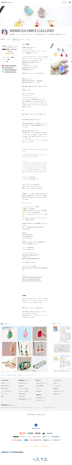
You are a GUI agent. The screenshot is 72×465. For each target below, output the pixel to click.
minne (7, 404)
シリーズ (8, 39)
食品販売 (21, 385)
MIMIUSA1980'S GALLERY (32, 31)
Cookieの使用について (17, 407)
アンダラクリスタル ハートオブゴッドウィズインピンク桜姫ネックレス (65, 357)
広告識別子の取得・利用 (27, 407)
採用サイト (37, 446)
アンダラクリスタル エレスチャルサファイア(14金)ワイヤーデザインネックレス (65, 328)
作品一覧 (3, 39)
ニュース (38, 388)
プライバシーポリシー (37, 407)
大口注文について (40, 400)
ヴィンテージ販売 (23, 388)
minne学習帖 (39, 385)
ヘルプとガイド (57, 385)
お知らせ (55, 383)
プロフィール (15, 39)
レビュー (22, 39)
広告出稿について (40, 397)
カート (70, 2)
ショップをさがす (6, 391)
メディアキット (55, 407)
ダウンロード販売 (23, 391)
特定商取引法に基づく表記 (6, 407)
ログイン (65, 2)
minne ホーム (3, 375)
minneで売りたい (23, 383)
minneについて (5, 383)
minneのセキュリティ (59, 391)
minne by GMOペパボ (7, 2)
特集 (2, 396)
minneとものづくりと (42, 383)
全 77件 (59, 323)
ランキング (4, 393)
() (10, 53)
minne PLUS (22, 393)
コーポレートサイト (28, 446)
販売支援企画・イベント (25, 399)
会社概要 (44, 407)
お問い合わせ (56, 393)
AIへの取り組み (44, 446)
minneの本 (39, 391)
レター (27, 39)
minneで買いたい (5, 385)
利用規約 (55, 388)
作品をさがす (4, 388)
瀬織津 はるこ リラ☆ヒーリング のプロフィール (27, 375)
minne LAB (21, 396)
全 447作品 (6, 323)
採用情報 (49, 407)
